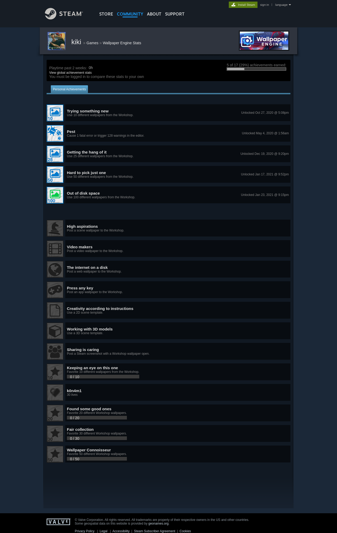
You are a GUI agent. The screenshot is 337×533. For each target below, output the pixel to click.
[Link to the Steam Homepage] (68, 18)
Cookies (185, 531)
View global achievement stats (70, 73)
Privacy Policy (85, 531)
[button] (168, 113)
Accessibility (121, 531)
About (154, 14)
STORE (106, 14)
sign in (264, 5)
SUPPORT (175, 14)
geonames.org (158, 523)
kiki (77, 42)
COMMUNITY (130, 14)
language (281, 5)
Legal (103, 531)
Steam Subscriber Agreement (154, 531)
